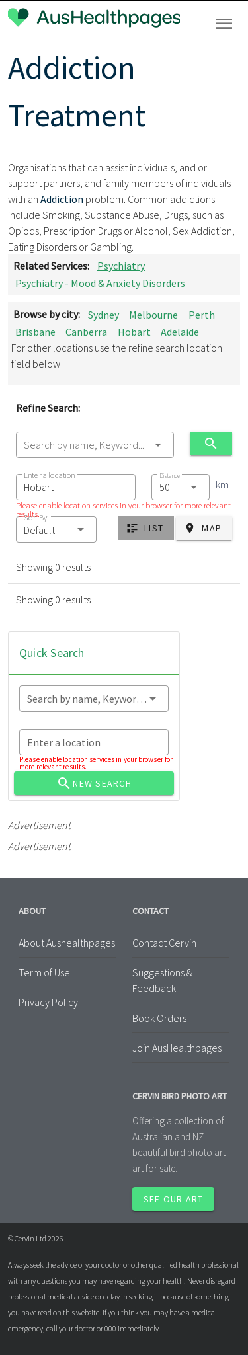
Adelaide (180, 331)
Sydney (103, 314)
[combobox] (95, 445)
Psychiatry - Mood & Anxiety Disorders (100, 283)
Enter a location (49, 475)
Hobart (134, 331)
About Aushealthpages (67, 942)
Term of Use (44, 972)
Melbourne (153, 314)
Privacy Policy (48, 1002)
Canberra (86, 331)
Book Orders (159, 1018)
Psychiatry (121, 265)
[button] (56, 529)
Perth (201, 314)
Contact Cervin (164, 942)
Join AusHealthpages (177, 1047)
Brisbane (35, 331)
